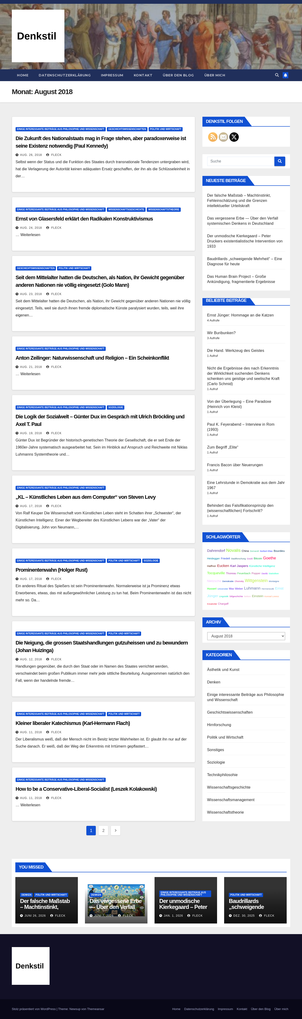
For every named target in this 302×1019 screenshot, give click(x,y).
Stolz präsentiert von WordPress (34, 1009)
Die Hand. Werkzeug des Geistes (235, 351)
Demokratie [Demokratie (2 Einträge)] (228, 581)
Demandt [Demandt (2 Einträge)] (254, 551)
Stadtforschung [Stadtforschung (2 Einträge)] (238, 558)
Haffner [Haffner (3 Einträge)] (211, 565)
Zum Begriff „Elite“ (222, 447)
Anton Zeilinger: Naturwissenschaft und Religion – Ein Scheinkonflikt (92, 358)
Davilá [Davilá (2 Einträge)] (264, 573)
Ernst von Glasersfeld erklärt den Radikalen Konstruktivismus (84, 219)
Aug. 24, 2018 (31, 227)
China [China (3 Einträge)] (245, 550)
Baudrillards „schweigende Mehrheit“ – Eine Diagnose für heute (252, 910)
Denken (213, 682)
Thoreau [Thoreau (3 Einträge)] (231, 573)
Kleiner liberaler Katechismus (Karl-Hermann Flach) (73, 723)
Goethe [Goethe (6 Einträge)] (269, 558)
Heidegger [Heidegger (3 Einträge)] (213, 558)
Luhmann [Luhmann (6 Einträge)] (252, 588)
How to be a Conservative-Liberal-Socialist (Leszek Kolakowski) (86, 789)
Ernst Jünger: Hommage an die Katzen (240, 315)
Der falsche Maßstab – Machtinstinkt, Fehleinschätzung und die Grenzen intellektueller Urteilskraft (239, 200)
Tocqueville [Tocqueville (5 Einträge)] (216, 573)
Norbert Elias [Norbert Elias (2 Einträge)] (266, 551)
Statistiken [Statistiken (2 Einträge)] (274, 573)
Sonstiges (215, 750)
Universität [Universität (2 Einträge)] (223, 589)
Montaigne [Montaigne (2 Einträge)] (274, 581)
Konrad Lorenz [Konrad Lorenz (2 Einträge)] (271, 596)
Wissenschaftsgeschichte (126, 209)
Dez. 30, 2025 (244, 915)
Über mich (214, 75)
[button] (277, 75)
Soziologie (115, 407)
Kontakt (143, 75)
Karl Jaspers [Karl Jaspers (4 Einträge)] (239, 566)
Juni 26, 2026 (35, 915)
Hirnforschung (219, 725)
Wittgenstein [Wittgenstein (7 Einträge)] (256, 580)
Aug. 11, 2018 (31, 732)
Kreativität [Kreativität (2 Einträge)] (212, 604)
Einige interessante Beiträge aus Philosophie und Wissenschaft (60, 129)
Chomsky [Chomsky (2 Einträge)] (239, 581)
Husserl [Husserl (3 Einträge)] (212, 588)
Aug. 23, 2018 (31, 294)
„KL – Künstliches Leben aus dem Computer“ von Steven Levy (85, 497)
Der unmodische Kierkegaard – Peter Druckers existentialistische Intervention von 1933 (245, 241)
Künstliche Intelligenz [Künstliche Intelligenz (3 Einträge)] (262, 565)
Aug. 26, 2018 (31, 155)
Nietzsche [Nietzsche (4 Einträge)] (214, 581)
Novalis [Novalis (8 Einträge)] (233, 550)
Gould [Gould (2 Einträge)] (250, 558)
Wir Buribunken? (221, 333)
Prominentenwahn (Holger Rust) (51, 570)
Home (22, 75)
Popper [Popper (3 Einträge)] (256, 573)
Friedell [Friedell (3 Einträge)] (225, 558)
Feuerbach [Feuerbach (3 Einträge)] (244, 573)
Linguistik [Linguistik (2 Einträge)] (223, 596)
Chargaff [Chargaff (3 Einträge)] (223, 603)
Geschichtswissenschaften (127, 129)
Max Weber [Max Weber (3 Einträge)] (236, 588)
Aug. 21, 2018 (31, 367)
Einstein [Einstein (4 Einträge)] (258, 596)
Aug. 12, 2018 (31, 659)
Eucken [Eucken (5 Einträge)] (223, 566)
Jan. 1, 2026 (173, 915)
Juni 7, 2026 (103, 915)
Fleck (54, 155)
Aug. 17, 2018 (31, 506)
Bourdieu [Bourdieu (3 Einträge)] (279, 550)
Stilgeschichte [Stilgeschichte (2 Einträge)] (236, 596)
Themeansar (95, 1009)
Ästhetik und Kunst (223, 670)
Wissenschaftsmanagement (231, 800)
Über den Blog (178, 75)
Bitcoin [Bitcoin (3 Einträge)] (258, 558)
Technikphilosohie (222, 775)
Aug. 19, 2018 (31, 433)
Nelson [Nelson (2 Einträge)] (247, 596)
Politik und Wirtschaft (165, 129)
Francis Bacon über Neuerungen (235, 465)
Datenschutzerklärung (65, 75)
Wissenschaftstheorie (163, 209)
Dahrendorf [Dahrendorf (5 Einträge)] (216, 551)
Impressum (112, 75)
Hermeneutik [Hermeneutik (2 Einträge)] (267, 589)
